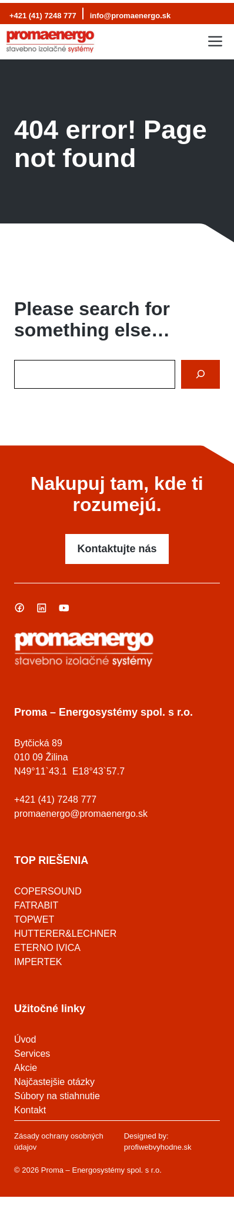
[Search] (200, 374)
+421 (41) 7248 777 (42, 15)
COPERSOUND (48, 891)
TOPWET (34, 919)
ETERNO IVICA (47, 948)
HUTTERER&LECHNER (65, 934)
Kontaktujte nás (116, 549)
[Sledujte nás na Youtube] (64, 607)
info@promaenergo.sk (130, 15)
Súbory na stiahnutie (57, 1096)
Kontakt (30, 1110)
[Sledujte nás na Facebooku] (19, 607)
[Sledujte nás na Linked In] (41, 607)
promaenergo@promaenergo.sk (81, 814)
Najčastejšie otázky (54, 1082)
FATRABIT (36, 905)
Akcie (25, 1068)
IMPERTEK (38, 962)
